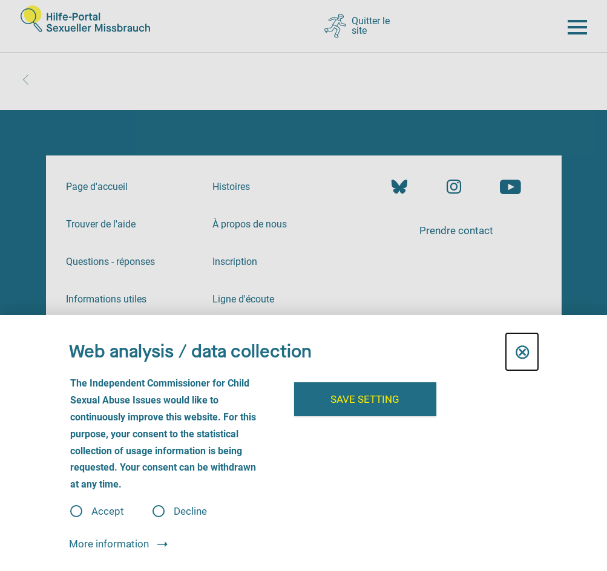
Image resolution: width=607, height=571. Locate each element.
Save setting (364, 399)
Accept (107, 511)
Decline (190, 511)
